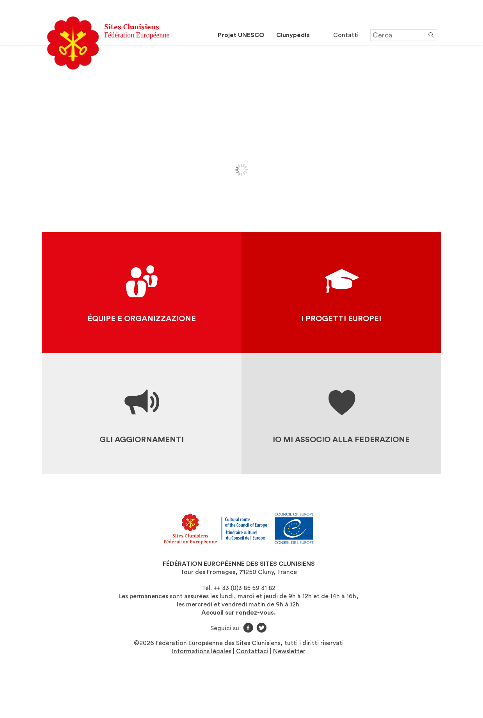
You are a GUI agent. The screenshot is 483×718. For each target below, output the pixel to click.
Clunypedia (293, 35)
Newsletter (289, 651)
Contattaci (252, 651)
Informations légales (201, 651)
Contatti (346, 35)
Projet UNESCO (241, 35)
